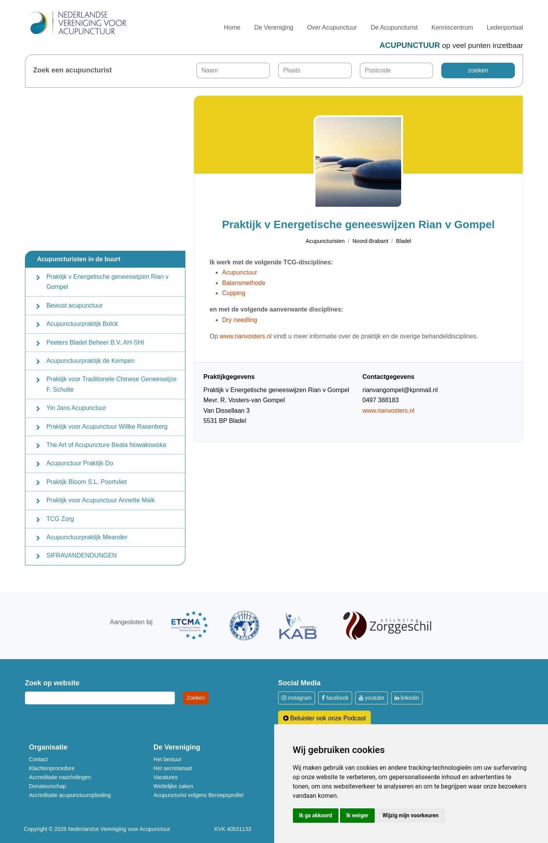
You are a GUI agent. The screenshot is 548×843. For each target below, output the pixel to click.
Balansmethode (243, 283)
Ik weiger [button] (357, 815)
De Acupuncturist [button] (394, 27)
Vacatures (165, 777)
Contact (38, 759)
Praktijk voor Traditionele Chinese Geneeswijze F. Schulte (111, 384)
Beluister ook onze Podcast (324, 718)
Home (232, 27)
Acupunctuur (239, 272)
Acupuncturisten (325, 241)
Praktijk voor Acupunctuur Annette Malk (100, 500)
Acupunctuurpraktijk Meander (86, 537)
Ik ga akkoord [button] (315, 815)
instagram (297, 698)
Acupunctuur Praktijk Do (79, 463)
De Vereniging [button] (274, 27)
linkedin (407, 698)
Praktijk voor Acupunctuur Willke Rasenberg (106, 426)
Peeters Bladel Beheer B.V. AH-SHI (95, 342)
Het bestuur (167, 759)
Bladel (403, 241)
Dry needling (239, 320)
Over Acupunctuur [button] (332, 27)
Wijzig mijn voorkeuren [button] (410, 815)
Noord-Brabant (370, 241)
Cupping (233, 293)
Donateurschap (47, 786)
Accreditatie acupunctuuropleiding (70, 795)
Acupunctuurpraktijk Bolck (82, 323)
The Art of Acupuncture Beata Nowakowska (106, 445)
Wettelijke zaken (173, 786)
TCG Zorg (60, 519)
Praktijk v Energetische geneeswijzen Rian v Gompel (107, 281)
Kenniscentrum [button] (452, 27)
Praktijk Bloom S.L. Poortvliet (86, 482)
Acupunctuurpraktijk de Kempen (90, 360)
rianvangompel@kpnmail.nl (400, 390)
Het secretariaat (172, 768)
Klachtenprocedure (52, 768)
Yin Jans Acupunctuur (76, 408)
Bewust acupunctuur (74, 305)
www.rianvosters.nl (245, 336)
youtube (371, 698)
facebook (335, 698)
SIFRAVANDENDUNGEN (81, 555)
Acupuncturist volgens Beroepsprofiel (198, 795)
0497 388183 (381, 400)
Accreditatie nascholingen (60, 777)
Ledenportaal (505, 27)
